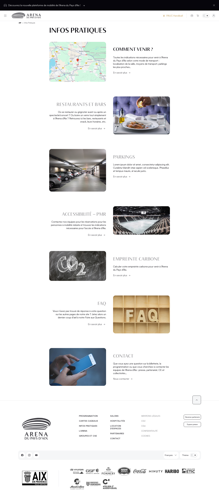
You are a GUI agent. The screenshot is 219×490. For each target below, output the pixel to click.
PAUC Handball (172, 15)
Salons (114, 416)
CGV (143, 421)
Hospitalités (117, 421)
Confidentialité (149, 431)
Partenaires (117, 433)
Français (171, 455)
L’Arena (83, 431)
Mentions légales (150, 416)
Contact (115, 438)
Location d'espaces (115, 427)
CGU (143, 426)
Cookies (145, 436)
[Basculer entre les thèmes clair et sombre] (206, 15)
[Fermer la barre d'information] (214, 5)
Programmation (88, 416)
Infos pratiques (88, 426)
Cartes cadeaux (88, 421)
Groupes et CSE (88, 436)
